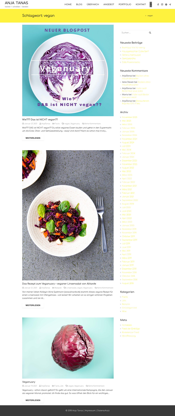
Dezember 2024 (129, 135)
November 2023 (129, 164)
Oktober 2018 (128, 276)
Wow (124, 311)
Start (142, 16)
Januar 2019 (128, 265)
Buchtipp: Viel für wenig (133, 48)
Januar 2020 (128, 225)
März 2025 (127, 124)
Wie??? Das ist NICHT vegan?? (40, 119)
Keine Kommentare (92, 124)
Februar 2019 (128, 262)
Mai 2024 (126, 150)
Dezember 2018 (129, 269)
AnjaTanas (45, 124)
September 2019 (129, 240)
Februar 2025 (128, 128)
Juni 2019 (126, 247)
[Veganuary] (68, 347)
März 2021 (127, 189)
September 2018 (129, 280)
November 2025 (129, 117)
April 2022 (127, 179)
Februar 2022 (128, 182)
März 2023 (127, 175)
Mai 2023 (126, 171)
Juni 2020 (126, 211)
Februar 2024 (128, 153)
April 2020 (127, 218)
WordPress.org (129, 336)
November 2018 (129, 272)
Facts (57, 124)
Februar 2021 (128, 193)
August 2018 (127, 283)
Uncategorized (129, 308)
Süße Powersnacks (131, 62)
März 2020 (127, 222)
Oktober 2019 (128, 236)
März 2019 (127, 258)
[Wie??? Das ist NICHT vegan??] (68, 70)
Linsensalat (71, 288)
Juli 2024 (126, 146)
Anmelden (127, 325)
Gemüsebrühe (128, 58)
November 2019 (129, 233)
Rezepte (58, 288)
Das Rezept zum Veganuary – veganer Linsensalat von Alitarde (59, 283)
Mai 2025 (126, 121)
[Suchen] (150, 32)
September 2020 (130, 200)
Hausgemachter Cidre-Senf (135, 51)
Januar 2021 (128, 197)
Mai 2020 (126, 215)
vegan (67, 124)
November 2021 (129, 186)
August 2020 (128, 204)
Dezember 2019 (129, 229)
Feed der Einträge (131, 329)
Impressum (90, 411)
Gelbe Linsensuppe (131, 55)
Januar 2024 (128, 157)
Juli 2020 (126, 207)
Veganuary (75, 124)
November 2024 (129, 139)
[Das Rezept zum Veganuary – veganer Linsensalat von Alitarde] (68, 215)
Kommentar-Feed (130, 332)
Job (61, 386)
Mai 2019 (126, 251)
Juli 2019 (126, 243)
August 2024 (128, 142)
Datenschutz (103, 411)
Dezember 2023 (129, 161)
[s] (136, 32)
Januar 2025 (128, 132)
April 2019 (126, 254)
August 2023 (128, 168)
